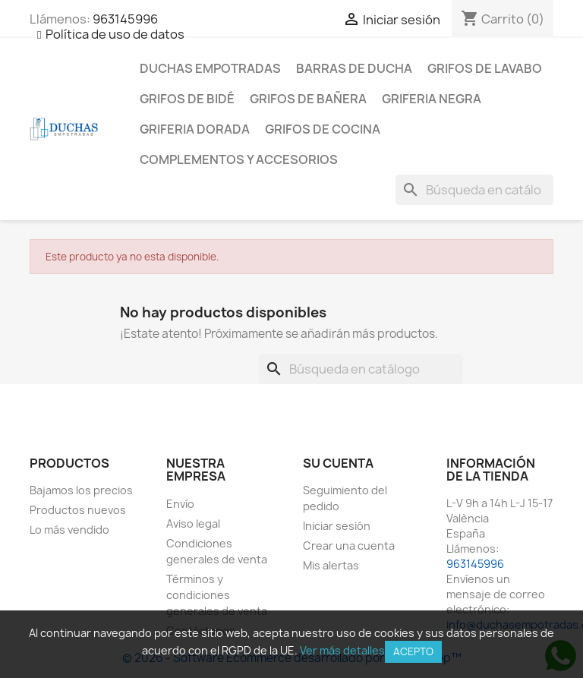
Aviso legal (193, 523)
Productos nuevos (78, 510)
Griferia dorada (195, 129)
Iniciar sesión (336, 526)
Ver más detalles (342, 650)
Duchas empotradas (210, 68)
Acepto (413, 651)
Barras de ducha (354, 68)
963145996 (125, 19)
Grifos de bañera (308, 98)
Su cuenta (338, 463)
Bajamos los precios (81, 490)
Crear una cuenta (349, 545)
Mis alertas (331, 565)
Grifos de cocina (322, 129)
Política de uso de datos (115, 34)
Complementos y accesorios (239, 159)
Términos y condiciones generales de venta (216, 595)
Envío (180, 504)
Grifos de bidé (187, 98)
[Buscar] (474, 190)
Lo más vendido (69, 529)
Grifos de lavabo (484, 68)
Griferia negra (431, 98)
